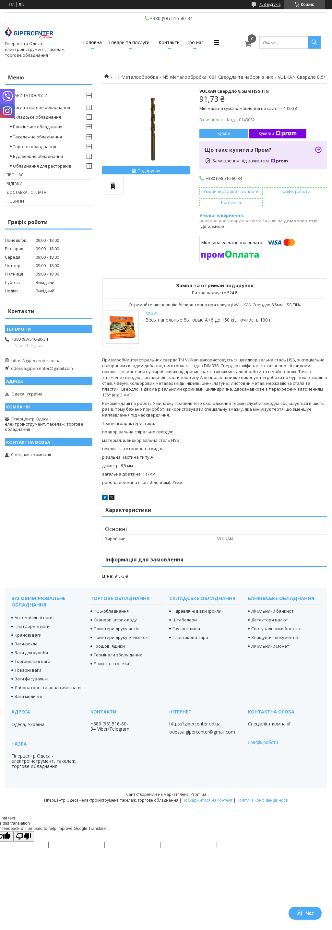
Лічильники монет (270, 646)
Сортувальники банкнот (276, 628)
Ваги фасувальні (31, 679)
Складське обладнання (37, 117)
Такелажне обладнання (37, 137)
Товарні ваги (28, 670)
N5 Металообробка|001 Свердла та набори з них (217, 77)
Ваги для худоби (31, 652)
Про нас (195, 42)
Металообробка (139, 77)
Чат (305, 913)
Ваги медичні (28, 696)
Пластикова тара (190, 637)
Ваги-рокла (26, 644)
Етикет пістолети (111, 663)
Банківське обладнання (37, 127)
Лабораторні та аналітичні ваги (48, 687)
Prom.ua (198, 794)
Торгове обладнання (34, 146)
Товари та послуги (128, 42)
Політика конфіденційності (262, 800)
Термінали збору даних (118, 655)
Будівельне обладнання (38, 156)
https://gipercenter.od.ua (36, 360)
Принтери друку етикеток (121, 637)
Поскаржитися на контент (207, 800)
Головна (92, 42)
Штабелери (184, 620)
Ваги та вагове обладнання (41, 107)
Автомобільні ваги (34, 617)
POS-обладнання (111, 611)
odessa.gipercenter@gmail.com (42, 368)
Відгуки (14, 183)
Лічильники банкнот (272, 611)
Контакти (169, 42)
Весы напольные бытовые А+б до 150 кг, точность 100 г (208, 320)
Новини (15, 201)
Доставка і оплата (26, 192)
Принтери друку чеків (116, 628)
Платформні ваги (32, 626)
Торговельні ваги (32, 661)
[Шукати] (314, 42)
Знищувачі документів (274, 637)
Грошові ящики (109, 646)
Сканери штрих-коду (115, 620)
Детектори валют (269, 620)
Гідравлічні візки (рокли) (197, 611)
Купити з (278, 133)
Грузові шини (186, 628)
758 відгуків (269, 4)
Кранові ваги (28, 635)
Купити (224, 133)
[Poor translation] (23, 836)
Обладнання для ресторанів (42, 166)
